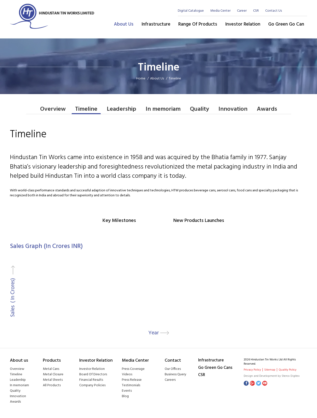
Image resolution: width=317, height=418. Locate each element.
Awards (267, 109)
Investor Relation (242, 24)
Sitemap (269, 370)
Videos (127, 374)
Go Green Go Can (286, 24)
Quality (199, 109)
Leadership (121, 109)
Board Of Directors (93, 374)
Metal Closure (53, 374)
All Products (52, 385)
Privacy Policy (252, 370)
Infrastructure (155, 24)
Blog (125, 396)
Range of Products (197, 24)
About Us (123, 24)
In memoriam (163, 109)
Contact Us (273, 11)
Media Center (220, 11)
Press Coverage (133, 369)
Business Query (175, 374)
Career (242, 11)
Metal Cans (51, 369)
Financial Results (91, 380)
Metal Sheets (53, 380)
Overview (53, 109)
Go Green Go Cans (215, 368)
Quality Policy (287, 370)
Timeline (86, 109)
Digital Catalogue (191, 11)
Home (141, 78)
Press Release (132, 380)
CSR (256, 11)
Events (127, 391)
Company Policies (92, 385)
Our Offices (173, 369)
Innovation (232, 109)
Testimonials (131, 385)
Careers (170, 380)
